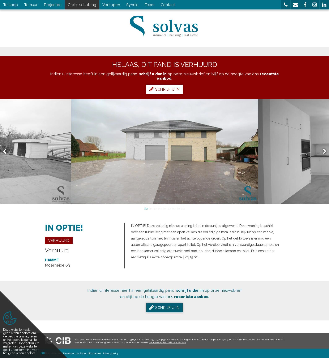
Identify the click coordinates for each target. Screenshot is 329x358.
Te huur (31, 5)
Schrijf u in (164, 89)
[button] (285, 4)
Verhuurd (58, 240)
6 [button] (169, 208)
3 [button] (155, 208)
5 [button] (164, 208)
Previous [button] (6, 151)
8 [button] (178, 208)
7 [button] (174, 208)
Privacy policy (111, 353)
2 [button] (151, 208)
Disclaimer (95, 353)
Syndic (132, 5)
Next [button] (322, 151)
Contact (168, 5)
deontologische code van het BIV (167, 342)
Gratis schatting (82, 5)
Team (149, 5)
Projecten (52, 5)
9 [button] (183, 208)
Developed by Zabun (75, 353)
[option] (164, 151)
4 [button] (160, 208)
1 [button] (146, 208)
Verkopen (111, 5)
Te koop (10, 5)
